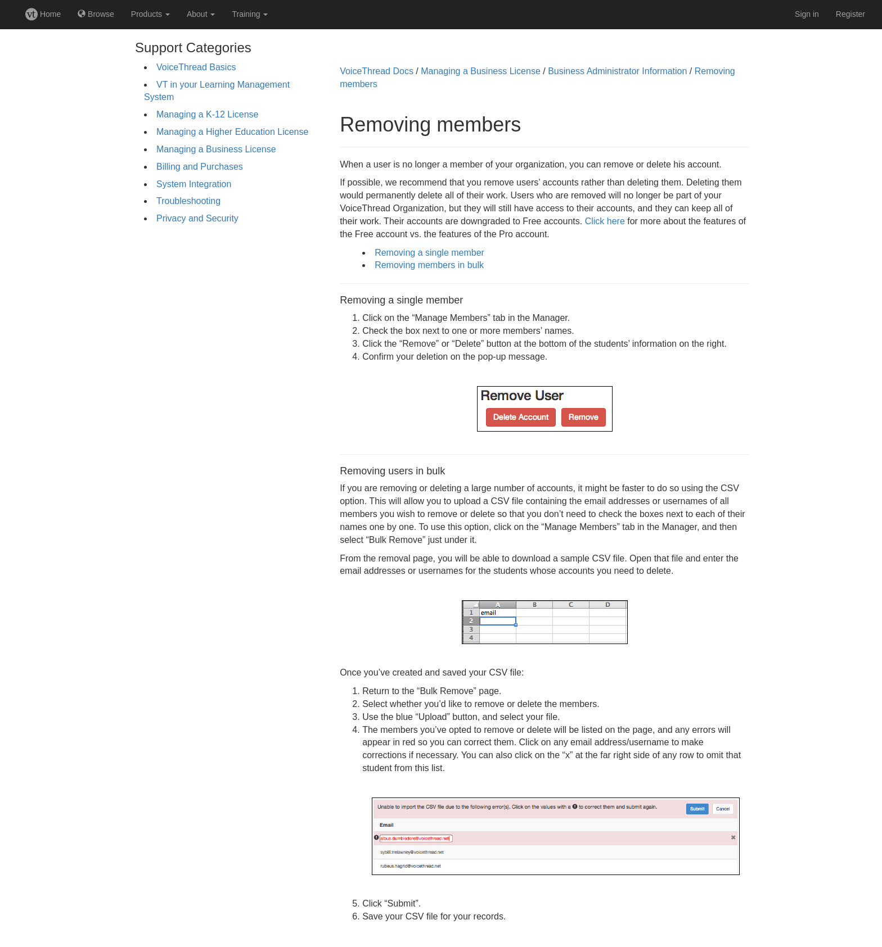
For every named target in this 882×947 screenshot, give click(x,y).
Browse (96, 14)
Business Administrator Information (617, 71)
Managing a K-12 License (207, 114)
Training (250, 14)
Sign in (807, 14)
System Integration (193, 184)
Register (850, 14)
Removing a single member (429, 252)
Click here (605, 221)
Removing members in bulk (429, 265)
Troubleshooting (188, 201)
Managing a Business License (216, 149)
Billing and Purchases (199, 166)
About (201, 14)
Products (150, 14)
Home (43, 14)
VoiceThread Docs (376, 71)
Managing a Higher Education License (232, 132)
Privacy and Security (197, 218)
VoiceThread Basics (196, 67)
